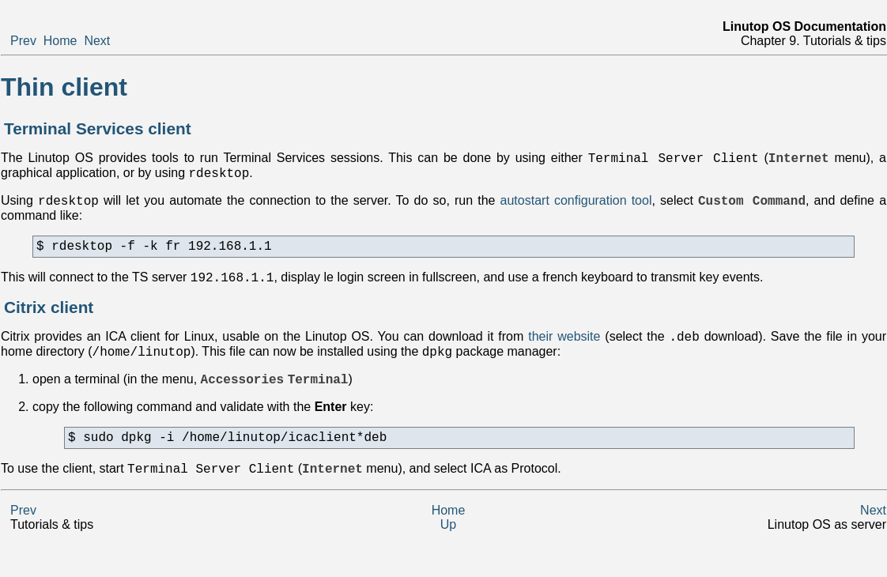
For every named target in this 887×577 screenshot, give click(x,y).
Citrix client (48, 320)
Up (448, 549)
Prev (23, 40)
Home (60, 40)
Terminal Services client (97, 128)
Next (97, 40)
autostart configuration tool (576, 207)
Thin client (64, 87)
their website (564, 351)
